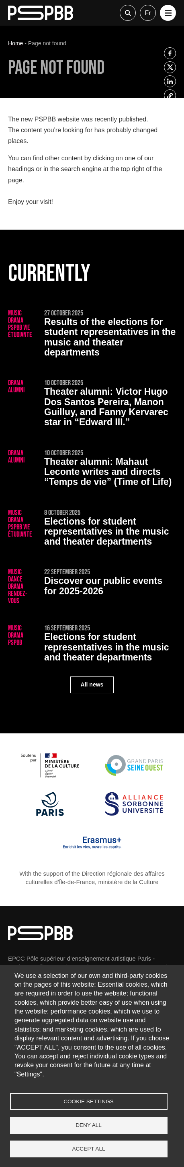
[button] (168, 13)
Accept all (88, 1149)
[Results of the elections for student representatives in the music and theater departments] (92, 334)
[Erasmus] (92, 852)
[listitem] (170, 53)
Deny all (89, 1125)
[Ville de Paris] (50, 813)
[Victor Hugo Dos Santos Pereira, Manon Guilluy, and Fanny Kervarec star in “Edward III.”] (92, 404)
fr (148, 13)
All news (92, 684)
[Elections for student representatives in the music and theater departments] (92, 529)
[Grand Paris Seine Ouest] (134, 775)
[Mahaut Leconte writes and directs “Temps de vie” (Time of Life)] (92, 469)
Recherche (128, 13)
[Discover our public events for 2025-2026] (92, 587)
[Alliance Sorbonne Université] (134, 813)
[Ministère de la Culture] (50, 775)
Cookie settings (88, 1101)
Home (15, 43)
